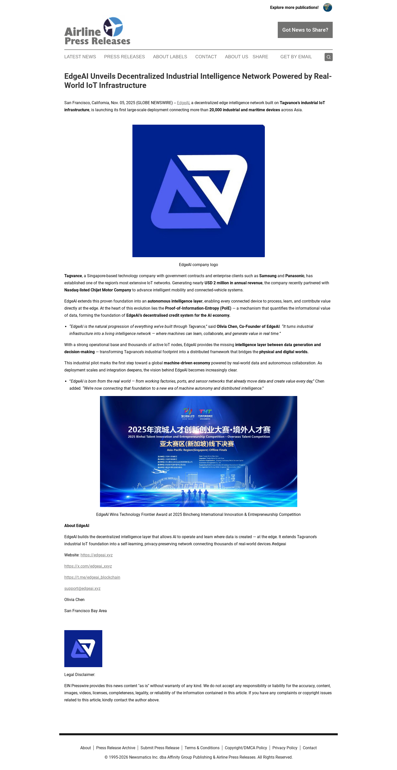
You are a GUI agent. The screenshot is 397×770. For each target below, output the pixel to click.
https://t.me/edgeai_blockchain (92, 577)
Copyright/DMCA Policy (246, 747)
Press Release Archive (115, 747)
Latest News (80, 56)
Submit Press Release (160, 747)
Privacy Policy (284, 747)
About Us (236, 56)
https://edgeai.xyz (97, 555)
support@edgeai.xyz (82, 588)
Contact (206, 56)
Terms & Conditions (202, 747)
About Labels (170, 56)
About (85, 747)
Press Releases (124, 56)
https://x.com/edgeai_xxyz (88, 566)
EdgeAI (183, 102)
